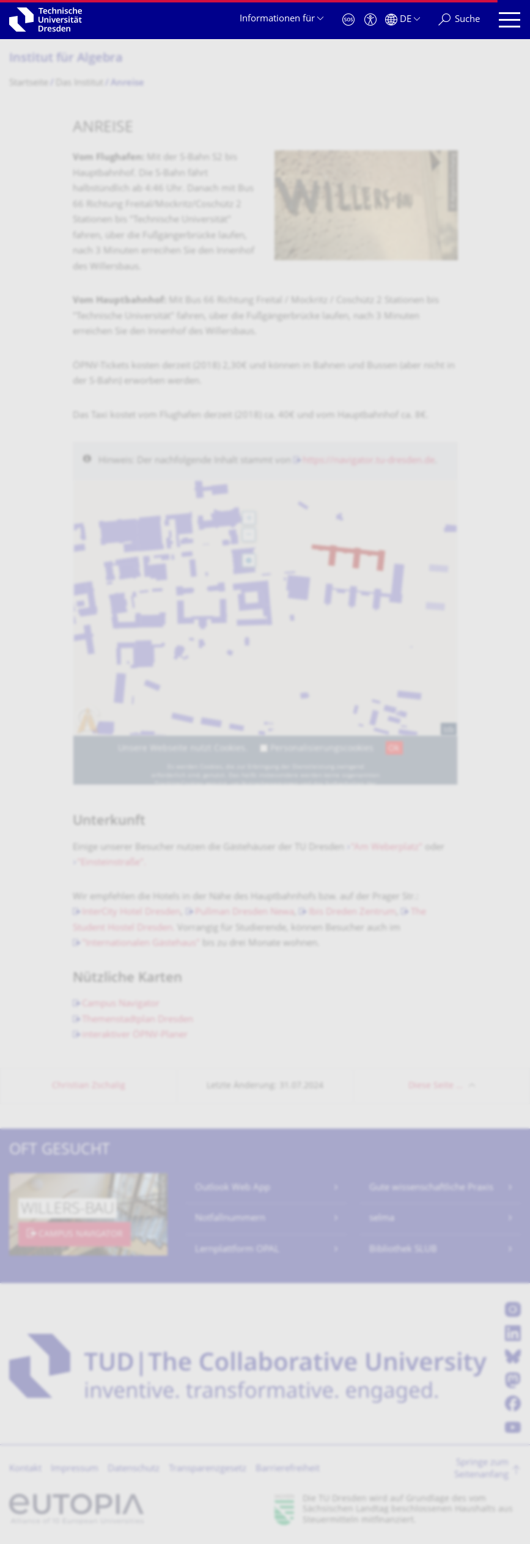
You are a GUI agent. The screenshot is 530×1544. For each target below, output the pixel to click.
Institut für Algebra (66, 59)
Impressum (74, 1469)
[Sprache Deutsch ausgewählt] (402, 19)
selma (381, 1218)
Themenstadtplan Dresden (137, 1020)
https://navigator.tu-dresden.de (369, 461)
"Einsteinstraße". (113, 863)
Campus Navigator (121, 1004)
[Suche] (459, 19)
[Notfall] (348, 20)
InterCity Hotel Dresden (131, 912)
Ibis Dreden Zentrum (352, 912)
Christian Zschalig (88, 1086)
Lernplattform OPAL (237, 1249)
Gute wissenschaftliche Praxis (431, 1188)
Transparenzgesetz (207, 1469)
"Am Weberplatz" (386, 847)
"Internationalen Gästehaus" (141, 943)
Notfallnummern (230, 1218)
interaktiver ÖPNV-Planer (135, 1035)
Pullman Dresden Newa (244, 912)
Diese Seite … (435, 1086)
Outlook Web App (232, 1188)
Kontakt (25, 1469)
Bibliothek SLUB (403, 1249)
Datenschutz (134, 1469)
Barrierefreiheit (288, 1469)
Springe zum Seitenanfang (481, 1469)
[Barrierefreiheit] (370, 20)
